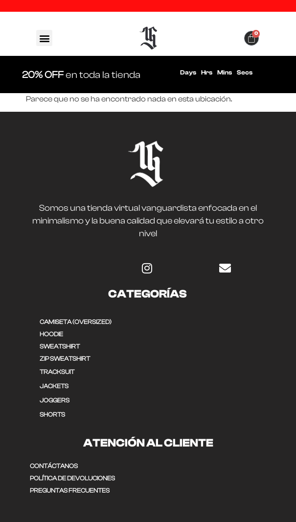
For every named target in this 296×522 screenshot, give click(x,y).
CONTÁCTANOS (54, 466)
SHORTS (52, 414)
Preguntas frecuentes (70, 490)
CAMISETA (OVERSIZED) (76, 321)
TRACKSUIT (57, 371)
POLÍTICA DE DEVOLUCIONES (72, 478)
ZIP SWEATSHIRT (65, 358)
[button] (44, 38)
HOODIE (51, 334)
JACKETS (54, 386)
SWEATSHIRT (60, 346)
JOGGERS (54, 400)
